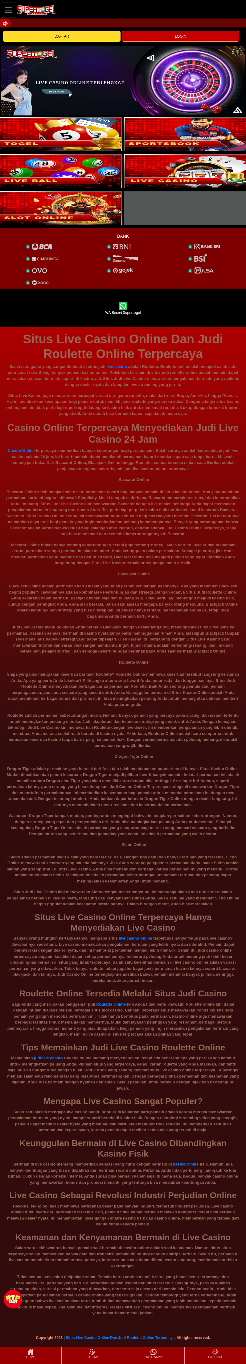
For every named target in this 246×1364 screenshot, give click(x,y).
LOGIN (180, 36)
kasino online (186, 1164)
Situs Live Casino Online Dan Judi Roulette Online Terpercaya (120, 1338)
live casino (117, 366)
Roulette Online (111, 1004)
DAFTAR (62, 36)
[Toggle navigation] (8, 10)
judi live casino (48, 1058)
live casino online (135, 938)
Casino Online (21, 450)
